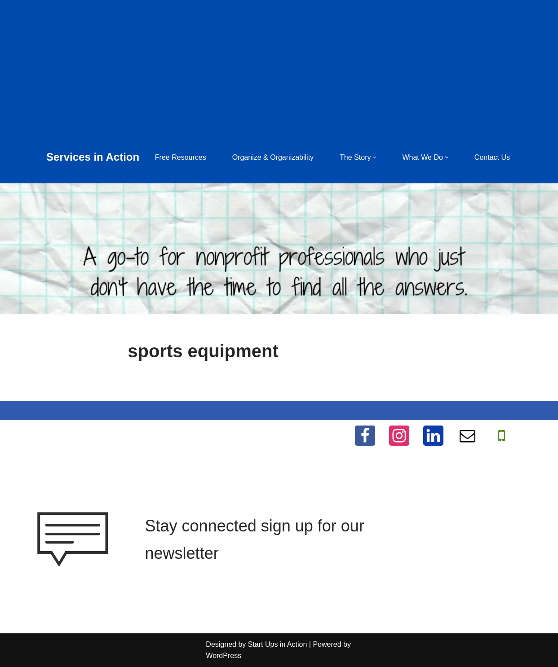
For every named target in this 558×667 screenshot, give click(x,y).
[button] (374, 157)
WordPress (223, 655)
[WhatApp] (502, 436)
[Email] (467, 436)
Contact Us (492, 157)
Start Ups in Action (277, 644)
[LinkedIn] (433, 436)
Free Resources (180, 157)
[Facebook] (365, 436)
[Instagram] (399, 436)
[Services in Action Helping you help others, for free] (92, 157)
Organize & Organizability (273, 157)
